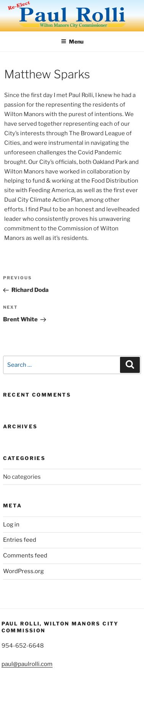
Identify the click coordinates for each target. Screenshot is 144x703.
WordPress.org (23, 571)
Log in (11, 524)
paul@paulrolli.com (27, 664)
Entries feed (19, 539)
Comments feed (25, 555)
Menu (72, 41)
